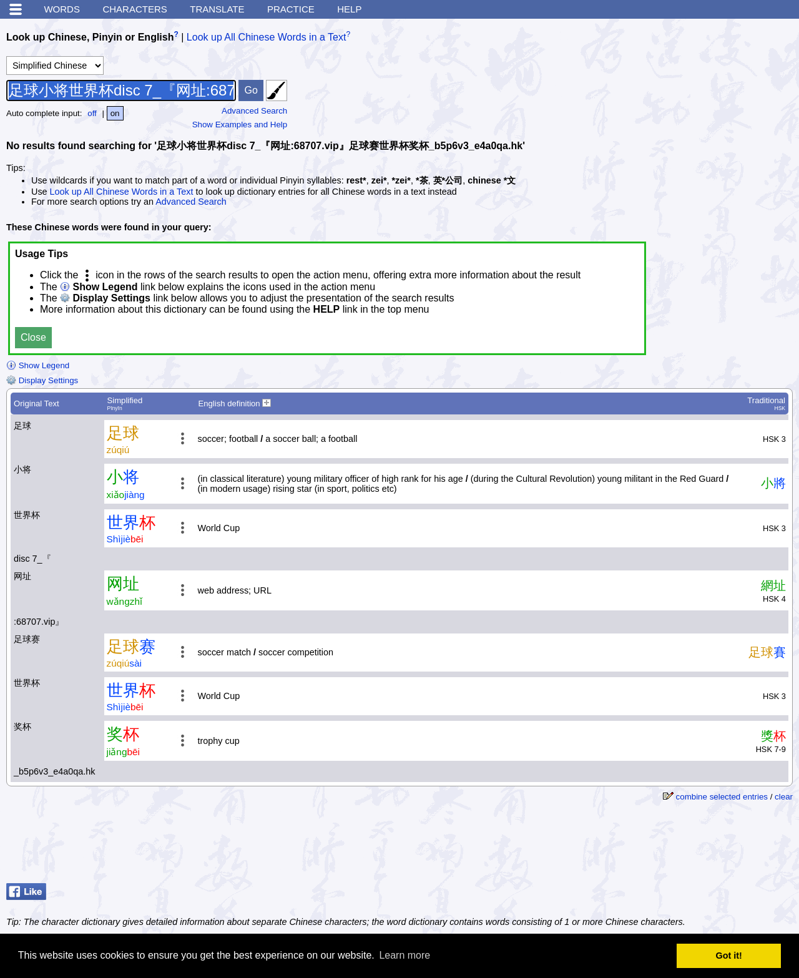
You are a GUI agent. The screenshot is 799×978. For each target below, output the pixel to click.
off (92, 113)
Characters (134, 9)
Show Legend (37, 365)
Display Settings (42, 380)
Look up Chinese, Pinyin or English (90, 37)
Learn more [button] (404, 955)
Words (62, 9)
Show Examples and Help (240, 124)
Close (33, 337)
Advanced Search (254, 110)
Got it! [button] (729, 956)
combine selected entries (722, 796)
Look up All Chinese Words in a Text (266, 37)
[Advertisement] (693, 847)
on (115, 113)
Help (349, 9)
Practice (291, 9)
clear (784, 796)
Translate (217, 9)
